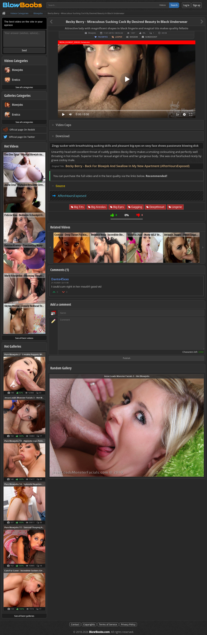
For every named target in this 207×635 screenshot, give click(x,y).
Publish (126, 358)
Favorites (103, 37)
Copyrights (89, 624)
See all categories (24, 87)
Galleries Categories (17, 95)
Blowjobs (92, 33)
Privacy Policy (128, 624)
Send (24, 50)
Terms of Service (108, 624)
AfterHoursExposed (72, 196)
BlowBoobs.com (99, 632)
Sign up (196, 5)
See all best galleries (24, 616)
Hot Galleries (12, 346)
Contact (75, 624)
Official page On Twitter (22, 136)
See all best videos (24, 338)
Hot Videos (11, 146)
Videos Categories (16, 60)
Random (134, 37)
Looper (118, 37)
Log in (186, 5)
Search (174, 5)
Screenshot (151, 37)
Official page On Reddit (22, 129)
